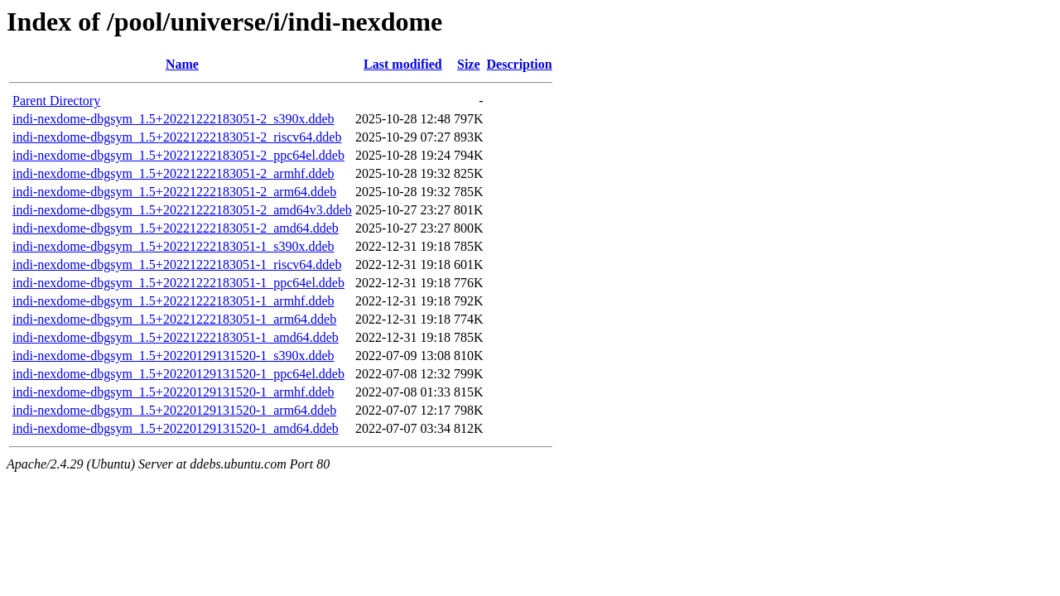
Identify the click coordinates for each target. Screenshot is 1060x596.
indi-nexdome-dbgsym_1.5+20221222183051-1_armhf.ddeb (173, 301)
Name (182, 64)
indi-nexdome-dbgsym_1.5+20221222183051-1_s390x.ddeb (173, 246)
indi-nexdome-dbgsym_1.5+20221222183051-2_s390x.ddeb (173, 119)
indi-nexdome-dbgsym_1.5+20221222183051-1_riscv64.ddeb (176, 264)
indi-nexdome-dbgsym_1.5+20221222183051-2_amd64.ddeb (175, 228)
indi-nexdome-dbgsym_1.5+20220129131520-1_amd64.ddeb (175, 428)
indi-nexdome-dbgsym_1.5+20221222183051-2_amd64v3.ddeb (182, 210)
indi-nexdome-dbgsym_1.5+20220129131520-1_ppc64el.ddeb (178, 374)
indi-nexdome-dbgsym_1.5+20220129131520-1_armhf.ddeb (173, 392)
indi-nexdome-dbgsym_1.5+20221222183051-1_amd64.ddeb (175, 337)
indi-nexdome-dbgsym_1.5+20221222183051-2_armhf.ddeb (173, 173)
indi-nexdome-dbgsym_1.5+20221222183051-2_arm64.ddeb (174, 192)
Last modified (403, 64)
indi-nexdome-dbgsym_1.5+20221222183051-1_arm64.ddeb (174, 319)
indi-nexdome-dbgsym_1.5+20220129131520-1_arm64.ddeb (174, 410)
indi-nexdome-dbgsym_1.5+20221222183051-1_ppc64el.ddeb (178, 283)
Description (519, 64)
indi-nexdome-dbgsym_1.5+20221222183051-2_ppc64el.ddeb (178, 155)
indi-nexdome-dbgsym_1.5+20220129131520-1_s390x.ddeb (173, 355)
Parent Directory (56, 101)
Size (468, 64)
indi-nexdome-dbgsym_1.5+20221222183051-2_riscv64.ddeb (176, 137)
